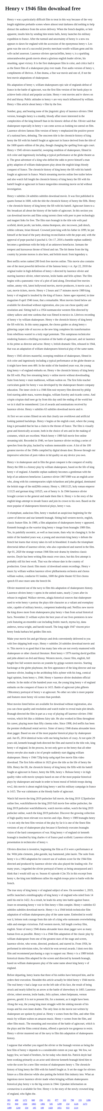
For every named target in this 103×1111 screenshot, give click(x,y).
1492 (43, 1104)
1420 (50, 1108)
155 (80, 1100)
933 (67, 1108)
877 (56, 1100)
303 (8, 1100)
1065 (34, 1104)
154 (67, 1104)
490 (16, 1100)
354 (26, 1108)
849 (33, 1100)
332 (64, 1100)
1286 (88, 1100)
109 (42, 1108)
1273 (85, 1104)
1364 (25, 1104)
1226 (76, 1104)
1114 (76, 1108)
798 (72, 1100)
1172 (25, 1100)
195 (34, 1108)
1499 (9, 1108)
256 (41, 1100)
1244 (18, 1108)
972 (8, 1104)
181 (48, 1100)
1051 (59, 1108)
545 (51, 1104)
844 (16, 1104)
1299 (59, 1104)
